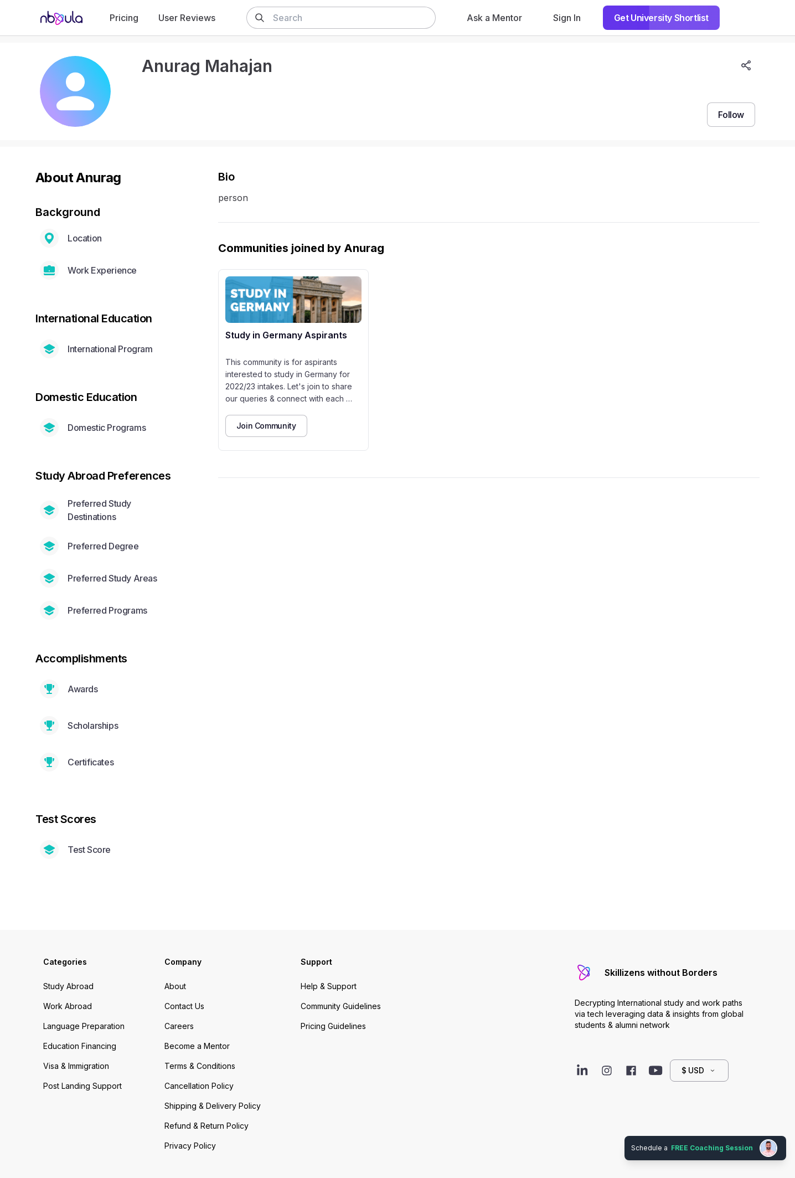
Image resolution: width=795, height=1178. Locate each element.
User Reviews (186, 17)
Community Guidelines (341, 1006)
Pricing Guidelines (333, 1026)
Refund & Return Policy (206, 1125)
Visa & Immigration (76, 1066)
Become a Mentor (197, 1046)
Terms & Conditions (199, 1066)
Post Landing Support (82, 1085)
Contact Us (184, 1006)
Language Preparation (84, 1026)
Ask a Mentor (494, 17)
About (175, 986)
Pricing (124, 17)
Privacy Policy (190, 1145)
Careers (179, 1026)
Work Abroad (67, 1006)
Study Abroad (68, 986)
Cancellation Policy (199, 1085)
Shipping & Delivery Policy (212, 1105)
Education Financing (79, 1046)
